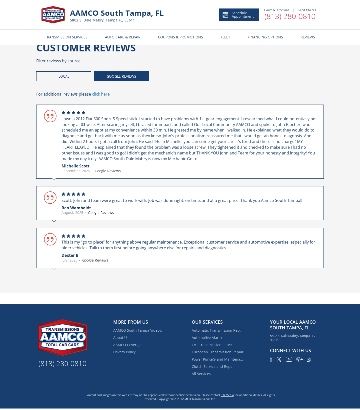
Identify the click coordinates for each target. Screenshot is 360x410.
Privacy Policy (124, 352)
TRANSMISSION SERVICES (66, 37)
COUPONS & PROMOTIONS (180, 37)
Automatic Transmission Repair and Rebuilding (218, 330)
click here (101, 94)
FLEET (225, 37)
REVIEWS (307, 37)
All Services (201, 373)
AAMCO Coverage (127, 344)
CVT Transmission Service (213, 344)
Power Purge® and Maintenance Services (218, 359)
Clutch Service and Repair (213, 366)
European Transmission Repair (218, 352)
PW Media (227, 395)
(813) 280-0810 (290, 16)
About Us (120, 337)
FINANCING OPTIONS (265, 37)
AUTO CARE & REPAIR (122, 37)
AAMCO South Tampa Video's (137, 330)
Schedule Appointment (238, 14)
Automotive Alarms (208, 337)
